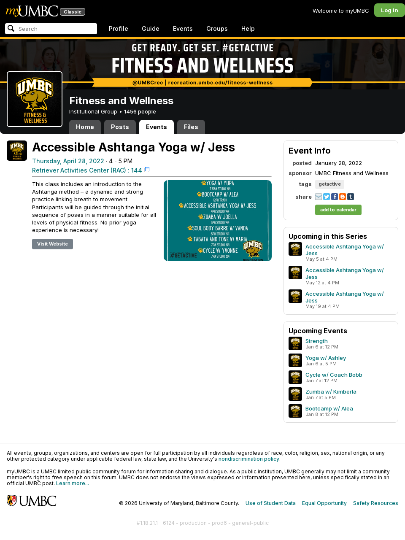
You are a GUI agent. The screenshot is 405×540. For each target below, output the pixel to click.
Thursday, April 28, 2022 (68, 161)
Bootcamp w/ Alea (329, 408)
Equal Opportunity (324, 503)
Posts (120, 126)
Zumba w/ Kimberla (330, 391)
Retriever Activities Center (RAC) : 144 (87, 170)
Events (183, 28)
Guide (150, 28)
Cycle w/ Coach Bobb (333, 374)
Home (85, 126)
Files (191, 126)
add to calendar (338, 210)
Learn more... (72, 483)
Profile (118, 28)
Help (248, 28)
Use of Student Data (271, 503)
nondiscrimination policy (249, 459)
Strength (316, 341)
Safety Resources (375, 503)
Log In (389, 10)
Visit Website (52, 244)
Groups (217, 28)
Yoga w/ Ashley (325, 357)
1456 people (140, 111)
